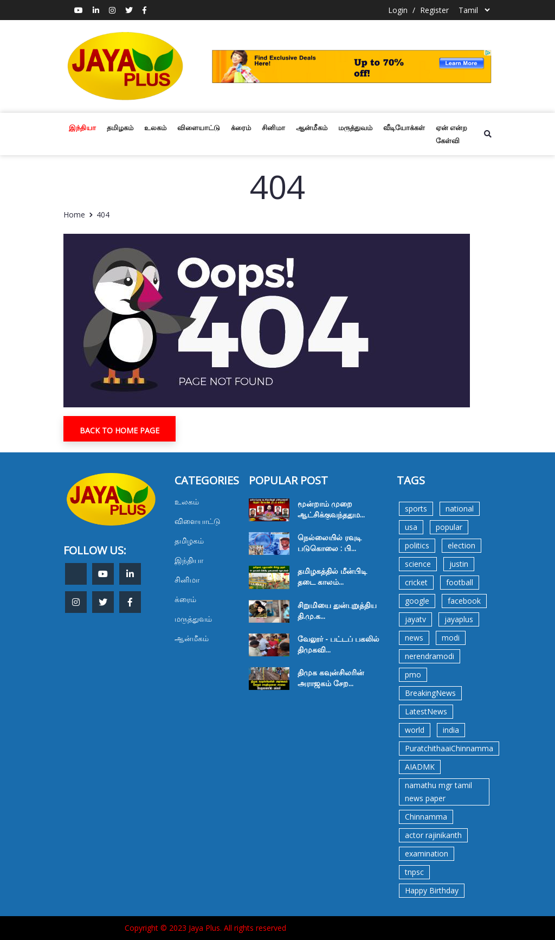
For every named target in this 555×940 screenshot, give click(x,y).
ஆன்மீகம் (311, 127)
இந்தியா (82, 127)
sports (416, 508)
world (414, 730)
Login (398, 10)
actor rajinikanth (433, 835)
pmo (413, 674)
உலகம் (155, 127)
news (414, 637)
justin (458, 564)
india (451, 730)
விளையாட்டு (198, 127)
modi (451, 637)
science (418, 564)
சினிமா (273, 127)
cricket (416, 582)
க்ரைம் (241, 127)
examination (426, 853)
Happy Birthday (432, 890)
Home (74, 214)
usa (411, 527)
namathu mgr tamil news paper (438, 791)
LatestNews (426, 711)
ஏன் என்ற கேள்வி (451, 134)
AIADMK (420, 767)
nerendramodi (429, 656)
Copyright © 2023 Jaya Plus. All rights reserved (205, 928)
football (459, 582)
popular (449, 527)
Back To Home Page (119, 430)
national (460, 508)
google (417, 601)
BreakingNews (430, 693)
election (461, 545)
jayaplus (458, 619)
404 (102, 214)
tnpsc (414, 872)
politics (417, 545)
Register (434, 10)
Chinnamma (426, 816)
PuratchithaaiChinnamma (449, 748)
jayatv (415, 619)
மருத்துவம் (355, 127)
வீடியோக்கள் (404, 127)
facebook (464, 601)
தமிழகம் (120, 127)
